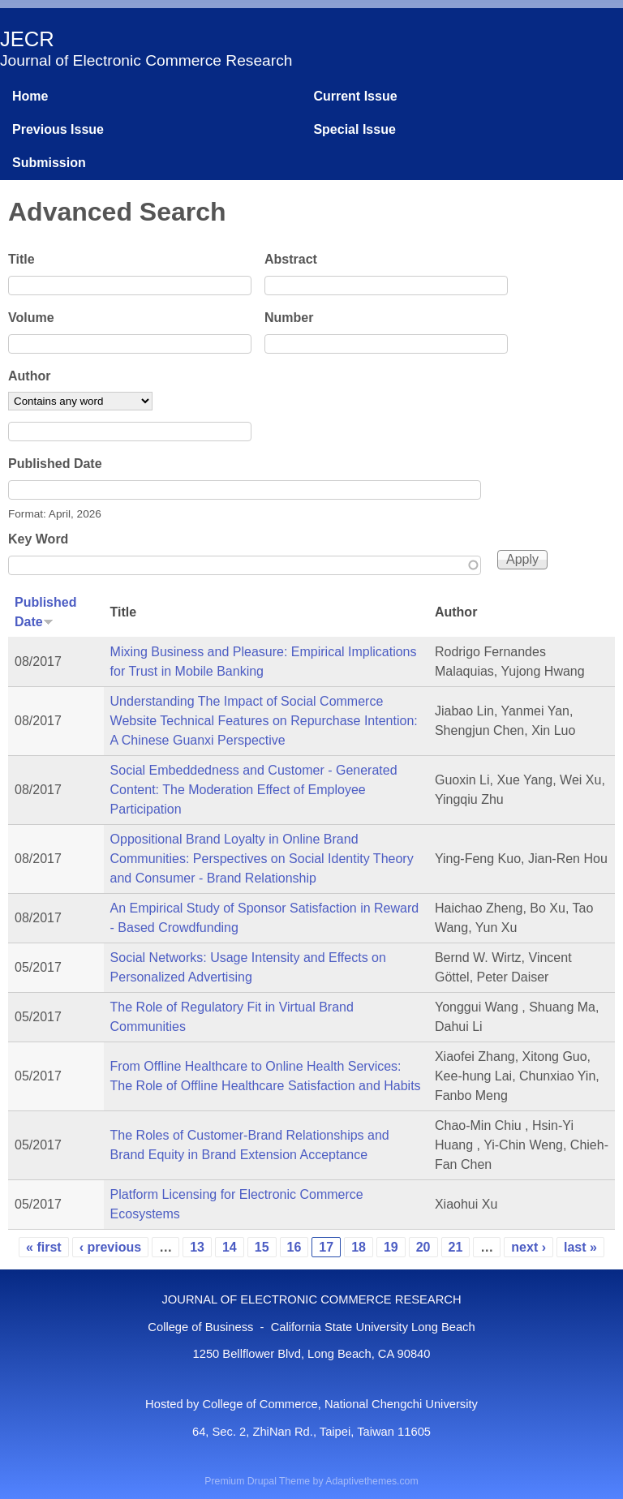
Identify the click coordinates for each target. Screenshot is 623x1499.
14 (229, 1247)
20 (423, 1247)
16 (294, 1247)
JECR (27, 39)
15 (262, 1247)
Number (288, 317)
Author (29, 376)
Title (21, 259)
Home (30, 96)
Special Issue (354, 129)
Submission (49, 163)
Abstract (290, 259)
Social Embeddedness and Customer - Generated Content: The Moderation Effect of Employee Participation (253, 789)
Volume (31, 317)
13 (197, 1247)
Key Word (38, 539)
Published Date (55, 463)
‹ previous (110, 1247)
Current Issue (355, 96)
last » (580, 1247)
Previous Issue (58, 129)
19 (391, 1247)
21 (456, 1247)
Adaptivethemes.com (371, 1481)
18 (358, 1247)
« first (44, 1247)
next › (528, 1247)
